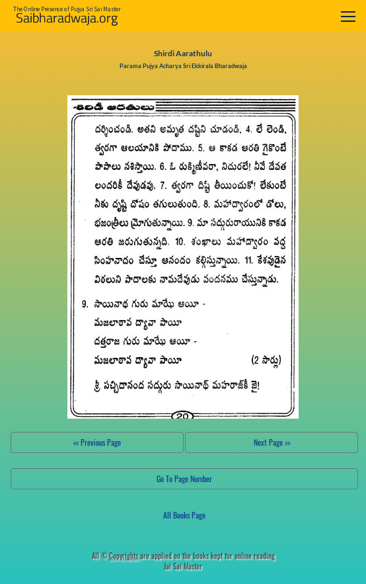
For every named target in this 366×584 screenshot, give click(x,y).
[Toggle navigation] (348, 16)
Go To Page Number (184, 478)
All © (116, 555)
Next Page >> (272, 442)
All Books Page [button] (184, 515)
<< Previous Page (97, 442)
